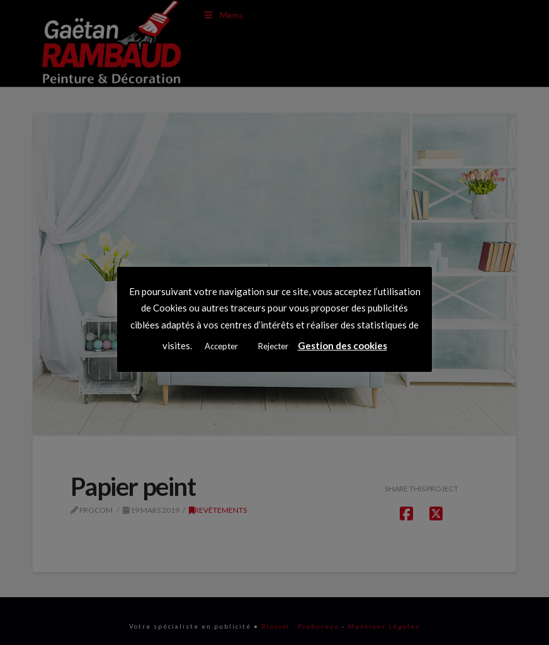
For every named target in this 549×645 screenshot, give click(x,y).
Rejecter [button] (273, 346)
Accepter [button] (221, 346)
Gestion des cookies (342, 345)
